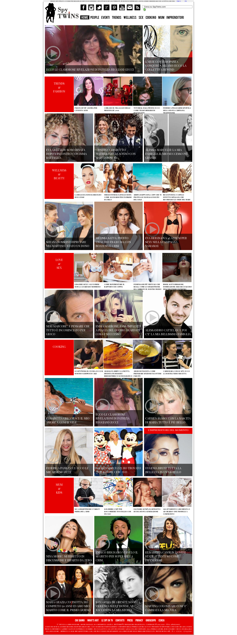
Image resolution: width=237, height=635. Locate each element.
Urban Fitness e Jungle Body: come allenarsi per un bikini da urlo (118, 197)
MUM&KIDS (59, 488)
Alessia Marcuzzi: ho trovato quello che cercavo (118, 470)
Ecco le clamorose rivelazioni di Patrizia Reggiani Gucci (112, 418)
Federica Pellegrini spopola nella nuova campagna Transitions (177, 110)
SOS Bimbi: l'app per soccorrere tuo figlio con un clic (117, 511)
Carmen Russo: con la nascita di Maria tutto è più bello (168, 420)
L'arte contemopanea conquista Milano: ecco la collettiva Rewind (165, 65)
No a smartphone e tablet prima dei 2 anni (87, 510)
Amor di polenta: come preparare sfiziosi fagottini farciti (147, 373)
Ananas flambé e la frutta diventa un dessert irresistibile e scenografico (118, 373)
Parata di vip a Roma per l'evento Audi (86, 109)
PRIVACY (139, 620)
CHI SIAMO (80, 620)
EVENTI (105, 17)
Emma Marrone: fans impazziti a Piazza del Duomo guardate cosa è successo (118, 330)
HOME (84, 17)
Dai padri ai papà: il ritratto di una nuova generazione (147, 510)
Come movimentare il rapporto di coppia (114, 285)
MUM (161, 17)
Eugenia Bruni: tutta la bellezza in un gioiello (163, 470)
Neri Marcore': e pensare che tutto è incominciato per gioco (68, 330)
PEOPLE (94, 17)
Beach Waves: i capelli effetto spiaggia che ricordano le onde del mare (176, 197)
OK (186, 1)
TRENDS (116, 17)
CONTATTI (119, 620)
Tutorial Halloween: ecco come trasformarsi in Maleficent (147, 110)
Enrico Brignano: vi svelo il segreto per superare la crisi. (117, 556)
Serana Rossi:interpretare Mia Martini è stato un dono (67, 244)
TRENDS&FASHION (59, 87)
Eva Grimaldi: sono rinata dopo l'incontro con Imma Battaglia (66, 154)
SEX (141, 17)
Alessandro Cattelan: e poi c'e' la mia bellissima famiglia (168, 332)
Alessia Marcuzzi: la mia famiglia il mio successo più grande (166, 154)
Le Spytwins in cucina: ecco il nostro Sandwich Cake (89, 372)
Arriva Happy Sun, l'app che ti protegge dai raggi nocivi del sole (147, 197)
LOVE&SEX (59, 264)
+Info (178, 1)
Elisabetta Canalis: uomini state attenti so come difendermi (165, 556)
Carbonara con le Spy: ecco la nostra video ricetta (176, 372)
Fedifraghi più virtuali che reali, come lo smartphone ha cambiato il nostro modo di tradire (147, 288)
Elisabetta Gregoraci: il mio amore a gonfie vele (67, 420)
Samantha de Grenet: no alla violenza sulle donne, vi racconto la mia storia (118, 606)
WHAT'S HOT (93, 620)
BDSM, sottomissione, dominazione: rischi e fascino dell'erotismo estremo (177, 286)
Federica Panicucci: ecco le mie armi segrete (67, 470)
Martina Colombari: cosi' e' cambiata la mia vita (166, 608)
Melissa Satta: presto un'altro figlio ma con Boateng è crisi (113, 242)
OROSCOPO (151, 620)
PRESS (130, 620)
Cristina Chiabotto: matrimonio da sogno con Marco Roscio (116, 154)
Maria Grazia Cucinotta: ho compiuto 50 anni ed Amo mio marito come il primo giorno (68, 606)
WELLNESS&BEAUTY (59, 174)
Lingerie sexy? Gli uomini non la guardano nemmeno (88, 285)
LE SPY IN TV (107, 620)
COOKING (151, 17)
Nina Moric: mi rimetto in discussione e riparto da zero (69, 558)
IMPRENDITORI (175, 17)
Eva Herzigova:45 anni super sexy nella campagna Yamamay (166, 242)
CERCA (161, 620)
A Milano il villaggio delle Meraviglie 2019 (117, 109)
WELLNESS (129, 17)
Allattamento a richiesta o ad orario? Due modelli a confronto (176, 511)
